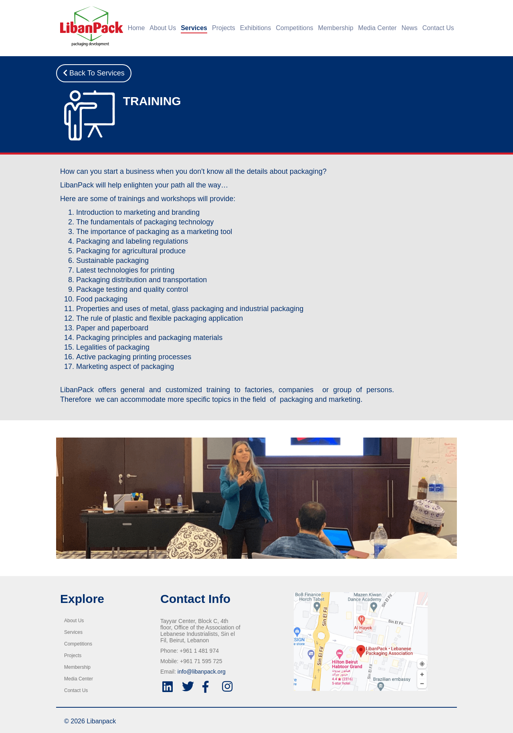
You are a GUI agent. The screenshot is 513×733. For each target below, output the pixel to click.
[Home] (89, 26)
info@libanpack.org (202, 671)
